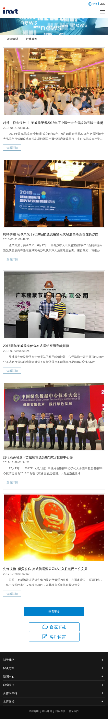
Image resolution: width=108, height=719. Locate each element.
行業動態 (31, 38)
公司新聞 (12, 38)
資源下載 (54, 627)
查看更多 (54, 611)
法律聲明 (34, 711)
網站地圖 (47, 711)
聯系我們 (74, 711)
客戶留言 (54, 636)
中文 (95, 3)
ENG (102, 3)
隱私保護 (60, 711)
